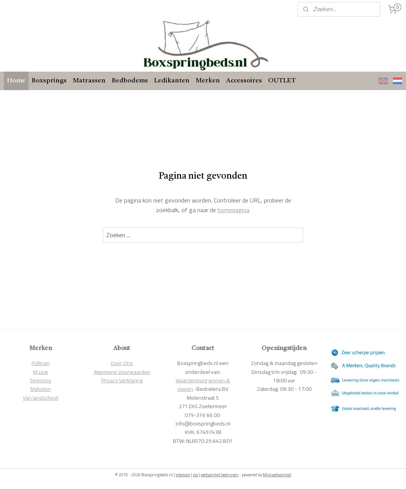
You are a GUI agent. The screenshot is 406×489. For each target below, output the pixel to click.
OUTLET (282, 80)
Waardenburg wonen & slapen (203, 384)
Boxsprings (49, 80)
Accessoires (244, 80)
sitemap (183, 475)
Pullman (41, 363)
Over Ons (122, 363)
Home (16, 80)
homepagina (233, 210)
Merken (208, 80)
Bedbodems (130, 80)
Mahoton (40, 389)
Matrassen (89, 80)
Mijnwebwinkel (277, 475)
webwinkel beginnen (219, 475)
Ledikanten (172, 80)
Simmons (40, 380)
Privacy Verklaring (122, 380)
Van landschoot (40, 398)
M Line (40, 372)
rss (195, 475)
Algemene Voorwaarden (122, 372)
